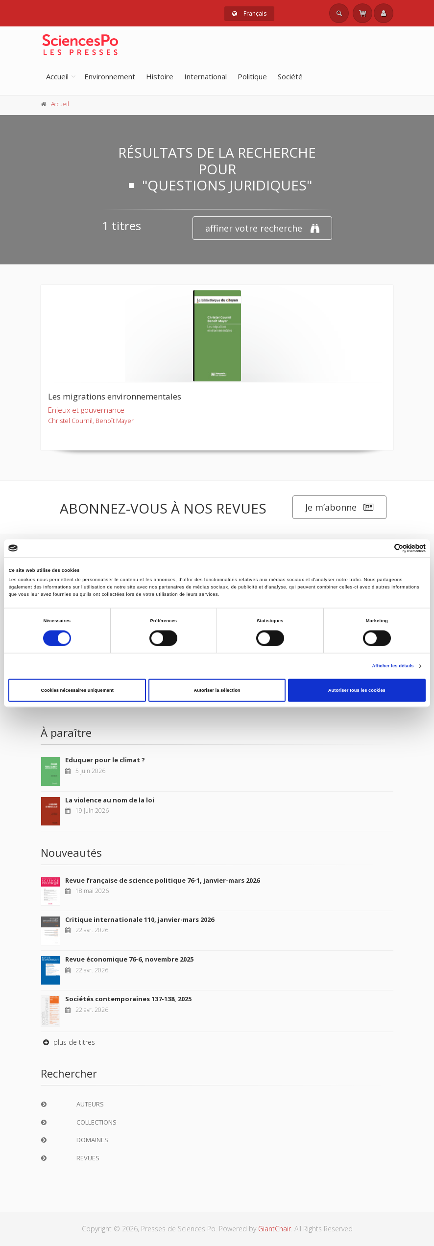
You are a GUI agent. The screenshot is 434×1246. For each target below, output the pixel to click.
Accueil (57, 76)
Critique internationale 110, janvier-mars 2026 (139, 919)
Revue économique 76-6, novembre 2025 (129, 959)
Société (290, 76)
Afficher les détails (392, 666)
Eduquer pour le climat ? (105, 759)
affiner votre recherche (262, 228)
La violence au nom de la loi (109, 800)
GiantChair (274, 1228)
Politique (252, 76)
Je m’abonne (339, 507)
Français (249, 13)
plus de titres (68, 1042)
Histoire (159, 76)
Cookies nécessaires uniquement (77, 690)
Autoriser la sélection (216, 690)
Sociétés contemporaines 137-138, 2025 (128, 998)
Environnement (109, 76)
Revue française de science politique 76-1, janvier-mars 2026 (162, 880)
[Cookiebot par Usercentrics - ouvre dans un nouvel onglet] (383, 548)
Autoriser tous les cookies (357, 690)
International (205, 76)
